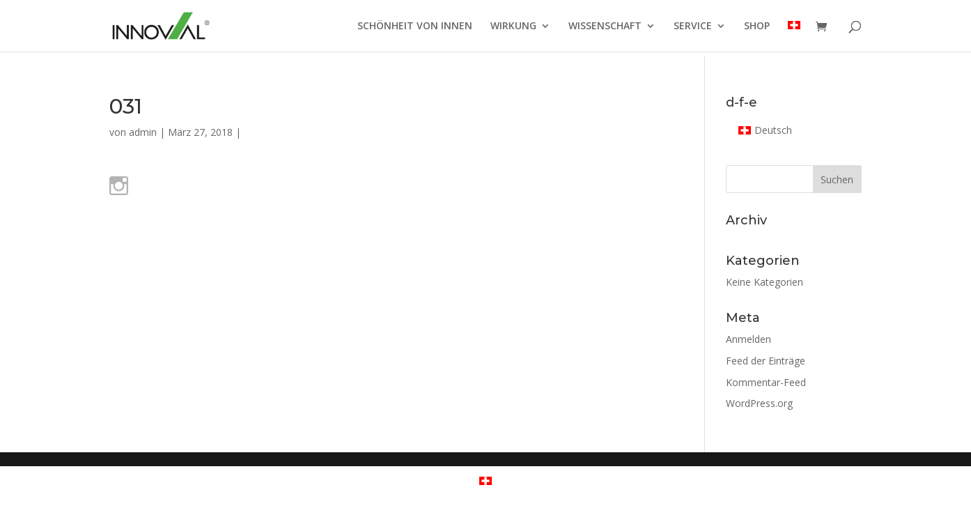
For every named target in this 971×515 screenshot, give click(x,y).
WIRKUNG (513, 26)
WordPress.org (759, 403)
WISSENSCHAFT (605, 26)
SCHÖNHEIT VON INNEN (414, 26)
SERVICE (693, 26)
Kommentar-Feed (766, 382)
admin (143, 132)
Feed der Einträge (765, 360)
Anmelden (748, 339)
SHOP (757, 26)
